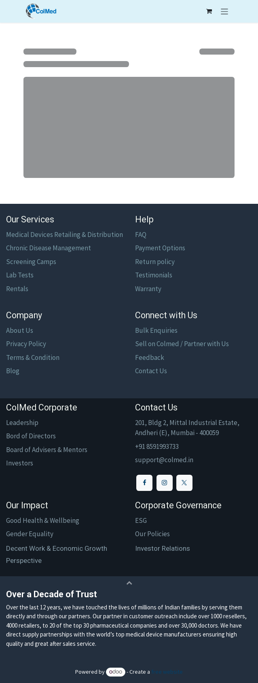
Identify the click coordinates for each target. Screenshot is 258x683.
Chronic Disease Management (48, 247)
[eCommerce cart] (209, 11)
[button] (129, 582)
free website (167, 671)
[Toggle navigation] (225, 11)
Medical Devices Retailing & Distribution (64, 234)
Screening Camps (31, 261)
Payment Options (160, 247)
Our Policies (152, 533)
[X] (184, 483)
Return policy (155, 261)
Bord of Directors (31, 435)
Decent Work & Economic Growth (56, 548)
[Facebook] (144, 483)
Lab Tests (20, 275)
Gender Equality (29, 533)
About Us (19, 330)
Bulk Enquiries (156, 330)
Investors (19, 463)
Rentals (17, 288)
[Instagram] (164, 483)
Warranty (148, 288)
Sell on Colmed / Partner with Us (182, 343)
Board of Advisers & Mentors (46, 449)
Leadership (22, 422)
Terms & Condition (32, 357)
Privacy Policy (26, 343)
